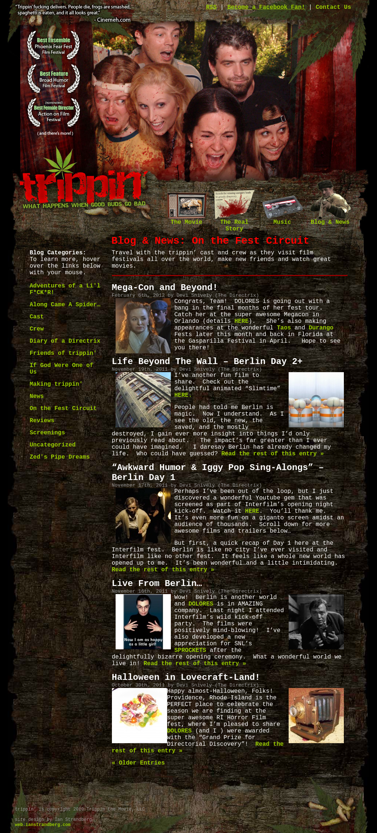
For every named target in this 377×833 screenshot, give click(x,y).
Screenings (47, 433)
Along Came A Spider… (65, 304)
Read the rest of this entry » (272, 454)
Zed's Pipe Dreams (60, 457)
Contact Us (333, 7)
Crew (37, 329)
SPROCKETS (190, 650)
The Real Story (234, 223)
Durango (321, 328)
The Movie (186, 220)
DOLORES (199, 604)
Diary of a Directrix (65, 341)
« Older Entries (138, 763)
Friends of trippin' (63, 353)
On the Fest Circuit (63, 408)
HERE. (183, 395)
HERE (242, 321)
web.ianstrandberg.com (43, 824)
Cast (37, 317)
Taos (284, 328)
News (37, 396)
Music (282, 220)
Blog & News (330, 220)
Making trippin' (56, 384)
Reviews (42, 420)
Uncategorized (53, 445)
